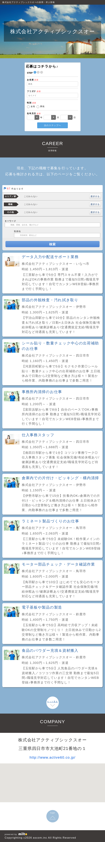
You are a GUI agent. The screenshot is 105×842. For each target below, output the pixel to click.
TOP (52, 813)
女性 (33, 106)
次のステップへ (52, 125)
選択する (95, 196)
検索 (52, 244)
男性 (42, 106)
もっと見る (52, 702)
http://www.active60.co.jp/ (52, 757)
